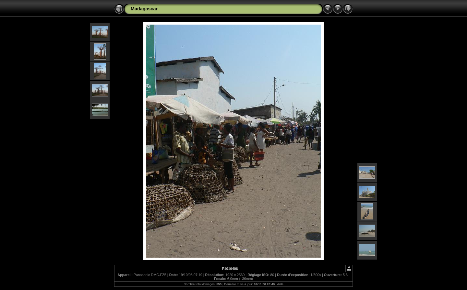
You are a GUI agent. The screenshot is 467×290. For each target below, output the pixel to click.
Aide (280, 284)
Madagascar (144, 8)
